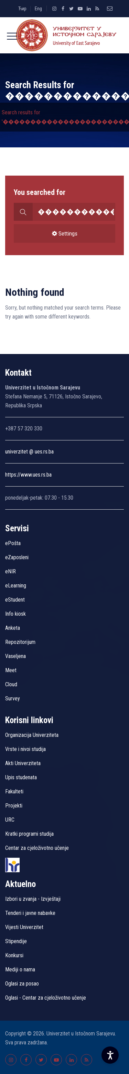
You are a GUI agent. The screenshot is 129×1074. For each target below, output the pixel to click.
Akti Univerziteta (23, 763)
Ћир (22, 9)
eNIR (10, 571)
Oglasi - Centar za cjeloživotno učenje (45, 997)
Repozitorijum (20, 642)
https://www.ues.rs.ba (28, 474)
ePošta (13, 543)
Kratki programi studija (29, 834)
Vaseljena (15, 656)
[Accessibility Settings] (110, 1055)
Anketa (12, 628)
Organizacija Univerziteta (31, 735)
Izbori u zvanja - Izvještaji (33, 899)
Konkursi (14, 955)
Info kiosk (15, 614)
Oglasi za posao (22, 983)
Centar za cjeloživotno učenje (37, 848)
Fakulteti (14, 791)
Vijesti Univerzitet (24, 927)
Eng (38, 9)
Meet (11, 670)
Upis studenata (21, 777)
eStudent (15, 599)
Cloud (11, 684)
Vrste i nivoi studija (25, 749)
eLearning (15, 585)
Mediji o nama (20, 969)
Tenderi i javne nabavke (30, 913)
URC (9, 819)
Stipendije (16, 941)
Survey (12, 698)
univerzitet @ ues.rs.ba (29, 451)
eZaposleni (17, 557)
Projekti (13, 805)
